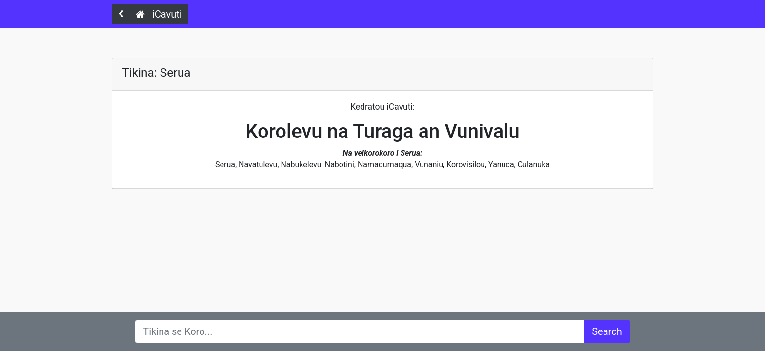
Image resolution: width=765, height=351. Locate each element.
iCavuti (159, 14)
